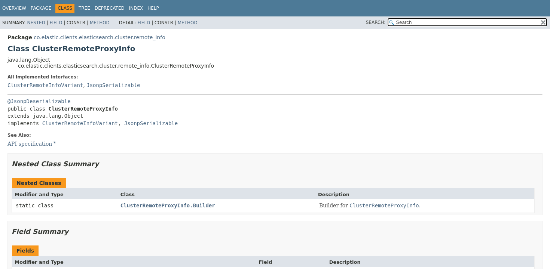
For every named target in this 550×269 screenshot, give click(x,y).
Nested (36, 22)
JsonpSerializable (113, 85)
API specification (29, 144)
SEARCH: (376, 22)
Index (136, 8)
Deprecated (110, 8)
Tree (84, 8)
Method (100, 22)
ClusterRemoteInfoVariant (45, 85)
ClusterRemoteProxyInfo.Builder (167, 205)
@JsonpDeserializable (39, 101)
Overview (14, 8)
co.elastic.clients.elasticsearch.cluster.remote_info (99, 37)
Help (153, 8)
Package (41, 8)
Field (55, 22)
